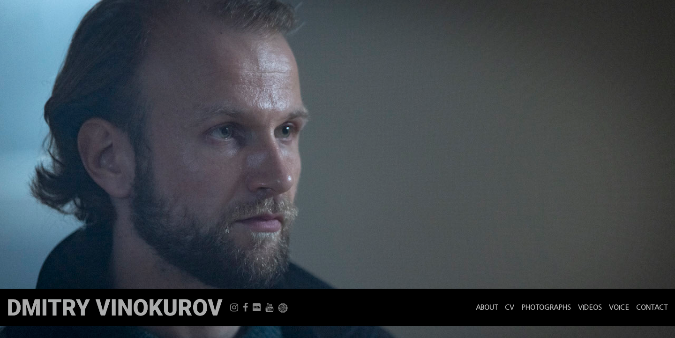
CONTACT (652, 307)
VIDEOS (590, 307)
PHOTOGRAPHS (546, 307)
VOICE (619, 307)
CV (509, 307)
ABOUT (487, 307)
